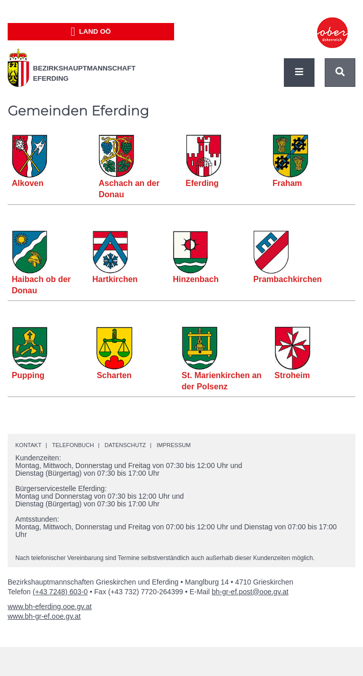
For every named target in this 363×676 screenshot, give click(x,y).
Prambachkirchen (287, 279)
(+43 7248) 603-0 (60, 592)
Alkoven (27, 183)
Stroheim (292, 375)
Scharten (113, 375)
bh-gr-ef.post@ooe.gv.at (250, 592)
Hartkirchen (115, 279)
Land (90, 32)
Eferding (202, 183)
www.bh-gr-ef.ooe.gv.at (44, 616)
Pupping (28, 375)
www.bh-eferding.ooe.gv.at (50, 606)
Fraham (287, 183)
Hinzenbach (196, 279)
